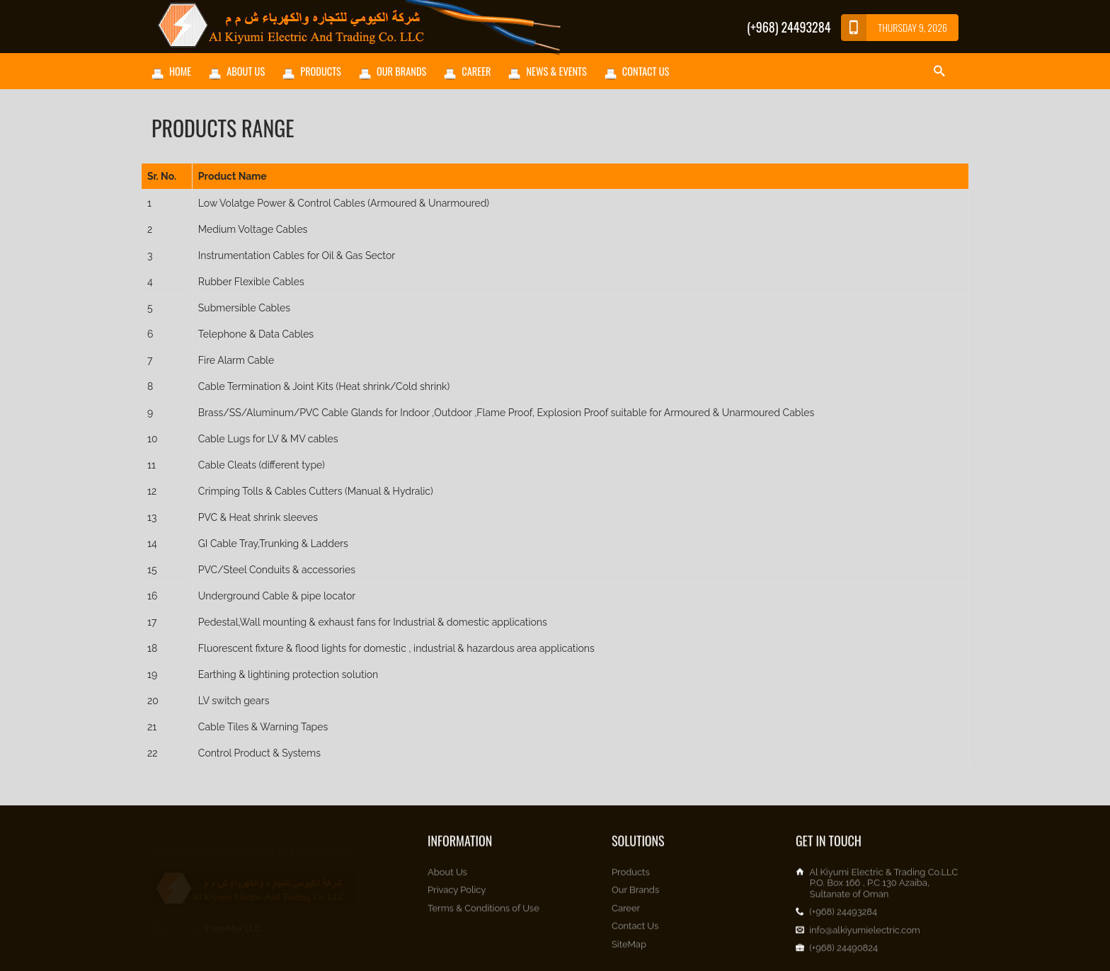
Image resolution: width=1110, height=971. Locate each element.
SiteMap (629, 950)
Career (476, 71)
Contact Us (645, 71)
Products (320, 71)
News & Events (556, 71)
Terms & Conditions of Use (483, 914)
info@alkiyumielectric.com (864, 936)
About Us (246, 71)
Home (180, 71)
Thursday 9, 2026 (894, 27)
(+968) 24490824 (843, 953)
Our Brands (401, 71)
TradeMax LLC (233, 921)
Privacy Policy (457, 896)
